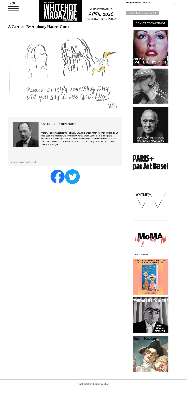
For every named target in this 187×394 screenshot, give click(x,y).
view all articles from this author (25, 162)
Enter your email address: (138, 2)
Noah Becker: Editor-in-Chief (93, 384)
